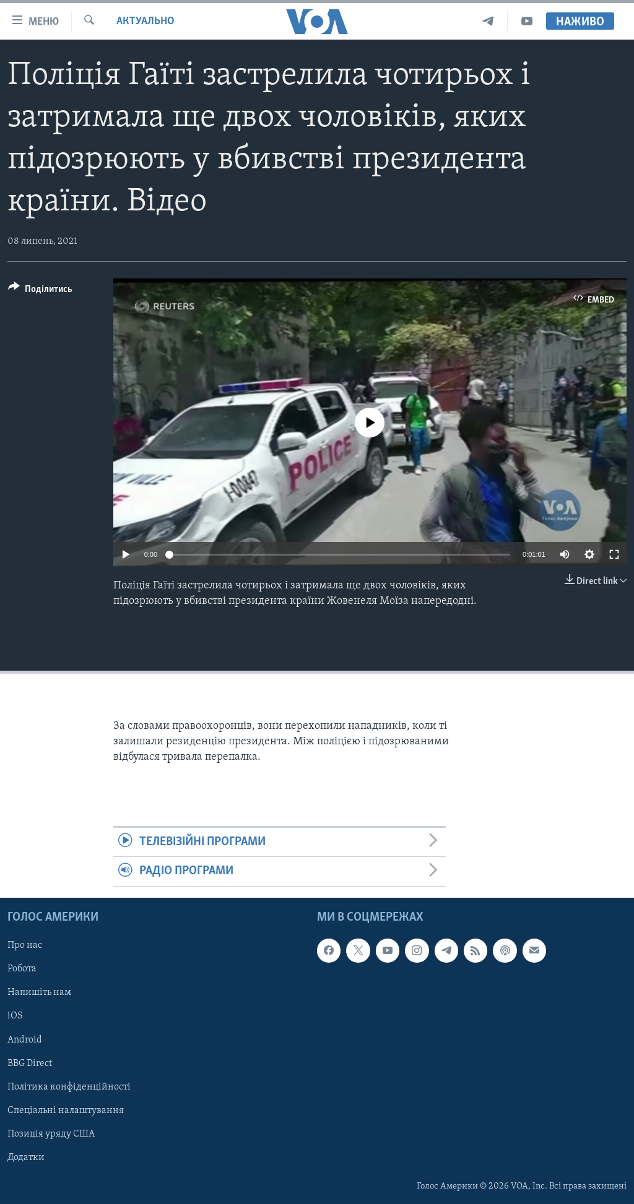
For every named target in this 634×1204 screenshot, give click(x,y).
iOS (15, 1016)
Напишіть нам (39, 992)
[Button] (40, 291)
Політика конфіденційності (69, 1086)
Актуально (145, 21)
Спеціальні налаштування (65, 1110)
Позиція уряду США (51, 1133)
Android (24, 1039)
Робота (22, 969)
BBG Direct (29, 1063)
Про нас (24, 945)
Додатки (26, 1158)
